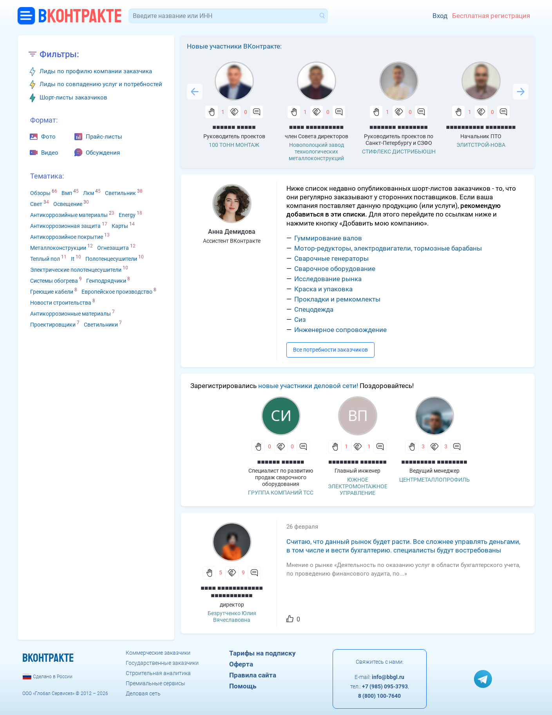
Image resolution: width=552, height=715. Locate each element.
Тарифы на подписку (262, 653)
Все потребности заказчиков (330, 350)
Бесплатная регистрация (491, 16)
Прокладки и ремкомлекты (337, 299)
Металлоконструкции (58, 248)
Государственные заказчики (162, 663)
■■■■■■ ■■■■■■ (280, 462)
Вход (440, 16)
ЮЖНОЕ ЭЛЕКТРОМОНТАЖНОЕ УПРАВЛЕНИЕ (357, 486)
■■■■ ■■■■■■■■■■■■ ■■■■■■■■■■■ (232, 591)
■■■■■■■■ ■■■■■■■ (357, 462)
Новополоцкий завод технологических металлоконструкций (316, 151)
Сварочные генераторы (331, 258)
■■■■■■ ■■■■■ (233, 127)
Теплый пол (45, 259)
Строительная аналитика (158, 673)
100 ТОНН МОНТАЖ (234, 145)
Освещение (67, 204)
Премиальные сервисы (155, 683)
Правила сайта (252, 675)
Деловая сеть (143, 693)
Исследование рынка (328, 279)
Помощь (242, 686)
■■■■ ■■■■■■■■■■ (316, 127)
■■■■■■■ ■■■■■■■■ (398, 127)
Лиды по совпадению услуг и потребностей (101, 84)
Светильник (120, 193)
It (72, 259)
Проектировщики (53, 324)
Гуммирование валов (328, 238)
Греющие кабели (51, 292)
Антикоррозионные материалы (70, 314)
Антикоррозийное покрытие (66, 237)
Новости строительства (60, 303)
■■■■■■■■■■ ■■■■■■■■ (481, 127)
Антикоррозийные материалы (69, 215)
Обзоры (40, 193)
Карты (120, 226)
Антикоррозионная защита (65, 226)
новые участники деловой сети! (308, 386)
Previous (195, 91)
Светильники (101, 324)
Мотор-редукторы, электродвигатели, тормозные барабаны (388, 248)
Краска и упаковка (323, 289)
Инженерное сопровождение (340, 330)
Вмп (67, 193)
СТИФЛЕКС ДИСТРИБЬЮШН (399, 151)
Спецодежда (313, 309)
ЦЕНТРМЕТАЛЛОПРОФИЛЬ (434, 480)
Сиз (300, 319)
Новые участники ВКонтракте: (234, 46)
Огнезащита (113, 248)
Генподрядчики (106, 281)
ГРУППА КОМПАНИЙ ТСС (280, 492)
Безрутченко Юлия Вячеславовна (232, 616)
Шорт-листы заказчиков (73, 97)
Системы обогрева (54, 281)
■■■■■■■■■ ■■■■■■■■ (434, 462)
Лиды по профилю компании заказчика (96, 71)
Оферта (241, 664)
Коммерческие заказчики (158, 653)
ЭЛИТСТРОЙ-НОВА (480, 145)
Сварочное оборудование (334, 269)
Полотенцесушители (111, 259)
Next (520, 91)
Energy (127, 215)
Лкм (88, 193)
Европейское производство (116, 292)
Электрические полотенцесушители (75, 270)
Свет (36, 204)
